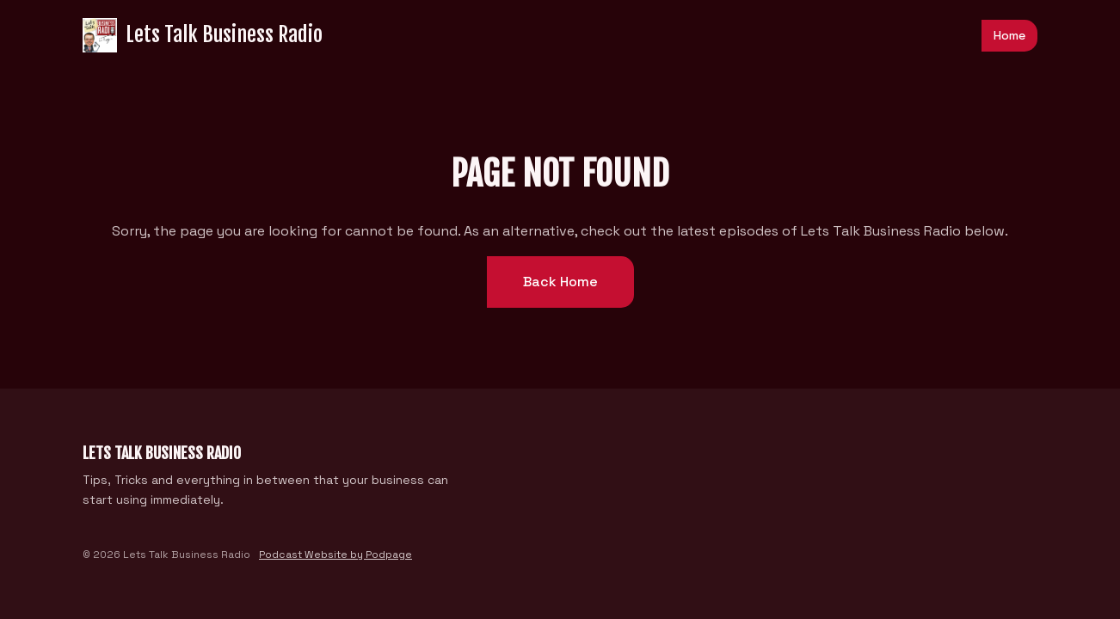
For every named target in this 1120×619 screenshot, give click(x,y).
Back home (560, 282)
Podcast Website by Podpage (335, 554)
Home (1009, 35)
